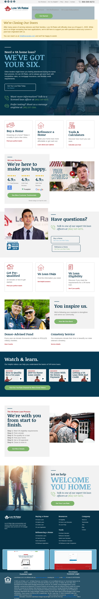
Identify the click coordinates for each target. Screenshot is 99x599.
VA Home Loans (39, 506)
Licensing (16, 582)
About (66, 2)
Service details (55, 331)
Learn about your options (46, 138)
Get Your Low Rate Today (15, 82)
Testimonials (85, 509)
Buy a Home (61, 233)
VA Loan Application (40, 514)
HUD (64, 562)
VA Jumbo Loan (39, 511)
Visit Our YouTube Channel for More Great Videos (27, 374)
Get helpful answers (44, 268)
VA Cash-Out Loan (40, 525)
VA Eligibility (62, 506)
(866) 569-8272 (75, 222)
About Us (84, 506)
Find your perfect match (14, 135)
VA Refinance (50, 9)
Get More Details (18, 435)
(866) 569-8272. (42, 93)
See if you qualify (74, 275)
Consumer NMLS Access (69, 582)
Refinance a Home (84, 233)
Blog (83, 514)
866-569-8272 (88, 2)
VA (55, 562)
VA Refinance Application (41, 530)
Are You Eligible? (53, 2)
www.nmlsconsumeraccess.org (40, 580)
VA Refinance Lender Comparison (67, 530)
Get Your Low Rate (63, 490)
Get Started (85, 9)
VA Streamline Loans (40, 522)
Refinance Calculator (64, 522)
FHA (58, 562)
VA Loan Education (66, 9)
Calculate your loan (75, 138)
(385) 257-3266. (30, 101)
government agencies (41, 562)
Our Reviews (42, 2)
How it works (9, 331)
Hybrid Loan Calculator (64, 525)
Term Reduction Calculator (65, 527)
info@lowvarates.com (28, 30)
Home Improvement (40, 527)
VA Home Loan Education (65, 509)
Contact (72, 2)
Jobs (83, 511)
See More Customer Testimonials (24, 189)
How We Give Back (66, 308)
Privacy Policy (69, 580)
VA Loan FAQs (62, 511)
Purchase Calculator (64, 520)
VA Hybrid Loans (39, 509)
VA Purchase (37, 9)
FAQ (61, 2)
